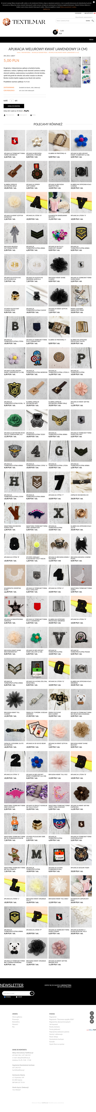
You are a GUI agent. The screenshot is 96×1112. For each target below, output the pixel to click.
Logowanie (78, 13)
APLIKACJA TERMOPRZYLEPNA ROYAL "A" (14, 402)
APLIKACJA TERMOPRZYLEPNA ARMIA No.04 (13, 931)
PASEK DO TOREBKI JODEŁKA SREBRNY (36, 713)
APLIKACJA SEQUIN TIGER (80, 868)
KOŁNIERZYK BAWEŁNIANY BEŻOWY (58, 216)
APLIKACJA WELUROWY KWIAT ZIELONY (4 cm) (34, 651)
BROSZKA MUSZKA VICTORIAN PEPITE (11, 247)
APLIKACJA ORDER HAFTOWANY (33, 185)
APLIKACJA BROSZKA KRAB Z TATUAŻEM (59, 558)
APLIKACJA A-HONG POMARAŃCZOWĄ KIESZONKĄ (56, 869)
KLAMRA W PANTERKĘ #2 (57, 153)
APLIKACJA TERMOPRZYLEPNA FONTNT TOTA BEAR (36, 310)
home (18, 52)
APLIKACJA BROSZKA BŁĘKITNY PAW (56, 185)
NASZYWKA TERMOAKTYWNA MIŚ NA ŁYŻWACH (14, 868)
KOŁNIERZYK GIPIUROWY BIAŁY (80, 899)
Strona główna (17, 1017)
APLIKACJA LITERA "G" (56, 681)
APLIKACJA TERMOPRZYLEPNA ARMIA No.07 (58, 434)
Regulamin (53, 1017)
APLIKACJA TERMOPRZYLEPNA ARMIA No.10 (13, 683)
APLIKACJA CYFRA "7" (56, 495)
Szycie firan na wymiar (56, 1044)
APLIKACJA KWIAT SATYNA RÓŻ (80, 402)
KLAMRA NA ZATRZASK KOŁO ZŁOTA (81, 526)
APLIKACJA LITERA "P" (34, 930)
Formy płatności (54, 1029)
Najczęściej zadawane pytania (59, 1032)
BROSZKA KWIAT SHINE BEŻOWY (79, 744)
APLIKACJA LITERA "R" (78, 619)
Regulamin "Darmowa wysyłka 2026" (61, 1019)
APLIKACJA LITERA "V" (78, 215)
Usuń (20, 997)
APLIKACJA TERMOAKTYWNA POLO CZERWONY (36, 620)
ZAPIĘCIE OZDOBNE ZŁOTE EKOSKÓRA (14, 744)
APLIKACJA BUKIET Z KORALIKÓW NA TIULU (79, 930)
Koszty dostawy (54, 1027)
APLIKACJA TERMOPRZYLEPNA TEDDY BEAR (35, 434)
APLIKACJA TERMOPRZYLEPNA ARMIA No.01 (80, 248)
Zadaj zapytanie (23, 115)
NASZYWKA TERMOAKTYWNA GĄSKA (81, 589)
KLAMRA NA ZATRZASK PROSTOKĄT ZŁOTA (79, 340)
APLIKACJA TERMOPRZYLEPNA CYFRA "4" (36, 464)
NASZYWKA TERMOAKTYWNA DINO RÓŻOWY (14, 806)
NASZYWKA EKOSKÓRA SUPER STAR (12, 526)
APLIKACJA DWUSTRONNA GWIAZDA (13, 620)
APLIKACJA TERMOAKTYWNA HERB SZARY (81, 278)
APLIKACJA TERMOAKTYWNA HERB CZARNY (59, 930)
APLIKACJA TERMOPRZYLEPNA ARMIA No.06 (35, 248)
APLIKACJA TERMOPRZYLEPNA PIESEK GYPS (80, 652)
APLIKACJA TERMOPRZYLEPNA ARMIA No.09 (13, 465)
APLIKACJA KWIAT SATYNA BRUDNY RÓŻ (58, 961)
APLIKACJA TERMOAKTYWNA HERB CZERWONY (14, 154)
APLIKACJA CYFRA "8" (11, 557)
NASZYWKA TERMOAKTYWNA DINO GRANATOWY (36, 526)
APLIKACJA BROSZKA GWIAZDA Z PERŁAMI (33, 154)
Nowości (15, 1024)
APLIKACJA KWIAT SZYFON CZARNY (58, 309)
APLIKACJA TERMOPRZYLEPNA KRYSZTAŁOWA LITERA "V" (58, 652)
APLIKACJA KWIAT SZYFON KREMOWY (13, 216)
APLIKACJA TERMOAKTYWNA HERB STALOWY (81, 433)
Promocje (15, 1019)
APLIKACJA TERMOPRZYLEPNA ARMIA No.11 (35, 496)
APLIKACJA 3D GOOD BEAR (36, 743)
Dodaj (8, 997)
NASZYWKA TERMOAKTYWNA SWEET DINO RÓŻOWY (59, 806)
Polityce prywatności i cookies (68, 7)
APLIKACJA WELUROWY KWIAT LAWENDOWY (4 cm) (14, 371)
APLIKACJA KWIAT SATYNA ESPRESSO (80, 806)
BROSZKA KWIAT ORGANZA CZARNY (36, 961)
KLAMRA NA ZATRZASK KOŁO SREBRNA (81, 682)
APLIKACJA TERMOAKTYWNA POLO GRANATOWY (36, 340)
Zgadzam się (46, 9)
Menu (91, 40)
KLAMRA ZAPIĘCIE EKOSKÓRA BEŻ (32, 402)
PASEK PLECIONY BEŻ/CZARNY (55, 713)
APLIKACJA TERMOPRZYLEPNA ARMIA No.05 (80, 465)
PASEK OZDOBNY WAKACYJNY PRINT (77, 309)
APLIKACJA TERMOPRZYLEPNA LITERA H (59, 371)
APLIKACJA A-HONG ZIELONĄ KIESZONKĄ (36, 682)
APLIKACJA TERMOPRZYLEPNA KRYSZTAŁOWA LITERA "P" (80, 372)
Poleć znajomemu (10, 115)
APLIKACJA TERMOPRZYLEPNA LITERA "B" (13, 341)
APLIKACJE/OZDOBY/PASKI (39, 52)
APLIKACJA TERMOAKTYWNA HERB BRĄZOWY (81, 837)
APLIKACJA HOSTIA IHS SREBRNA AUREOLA (34, 278)
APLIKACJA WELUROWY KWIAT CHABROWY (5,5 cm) (36, 775)
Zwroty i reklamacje (56, 1034)
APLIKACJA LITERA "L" (11, 899)
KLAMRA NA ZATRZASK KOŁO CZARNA (81, 185)
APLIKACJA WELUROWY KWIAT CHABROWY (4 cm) (80, 154)
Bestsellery (16, 1022)
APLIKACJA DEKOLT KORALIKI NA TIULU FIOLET (36, 806)
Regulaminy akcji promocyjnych (59, 1022)
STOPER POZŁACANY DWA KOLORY (35, 837)
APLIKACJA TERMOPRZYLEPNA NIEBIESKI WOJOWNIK (36, 372)
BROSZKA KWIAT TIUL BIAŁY (58, 899)
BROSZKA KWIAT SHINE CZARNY (57, 278)
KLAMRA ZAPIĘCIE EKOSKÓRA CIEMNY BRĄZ (58, 402)
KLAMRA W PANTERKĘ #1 (57, 340)
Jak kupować (53, 1024)
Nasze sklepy (53, 1037)
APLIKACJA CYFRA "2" (11, 774)
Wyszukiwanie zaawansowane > (84, 17)
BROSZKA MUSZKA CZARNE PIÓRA (81, 558)
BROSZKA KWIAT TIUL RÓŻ (58, 774)
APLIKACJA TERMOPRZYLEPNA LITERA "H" (13, 496)
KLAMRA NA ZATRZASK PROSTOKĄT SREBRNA (57, 620)
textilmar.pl (45, 1103)
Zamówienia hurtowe (56, 1039)
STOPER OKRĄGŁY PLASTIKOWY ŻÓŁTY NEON (35, 558)
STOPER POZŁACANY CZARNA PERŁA (11, 309)
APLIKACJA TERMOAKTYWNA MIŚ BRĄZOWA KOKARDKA (81, 713)
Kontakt (52, 1042)
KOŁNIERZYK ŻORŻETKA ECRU (12, 589)
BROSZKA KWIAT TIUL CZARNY (12, 713)
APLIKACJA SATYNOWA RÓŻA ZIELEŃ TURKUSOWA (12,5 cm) (14, 434)
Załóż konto (89, 13)
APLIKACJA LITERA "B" (78, 774)
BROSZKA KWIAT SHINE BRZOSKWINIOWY (12, 651)
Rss (13, 1027)
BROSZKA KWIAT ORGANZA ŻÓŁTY (36, 899)
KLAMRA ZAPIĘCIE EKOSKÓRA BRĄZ (10, 185)
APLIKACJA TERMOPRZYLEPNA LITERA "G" (58, 465)
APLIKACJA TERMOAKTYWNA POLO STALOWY (36, 589)
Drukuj (34, 115)
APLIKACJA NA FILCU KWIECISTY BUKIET (56, 247)
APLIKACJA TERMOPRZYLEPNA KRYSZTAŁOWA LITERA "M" (35, 869)
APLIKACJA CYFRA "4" (56, 588)
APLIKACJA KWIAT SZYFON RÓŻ (58, 744)
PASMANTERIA (26, 52)
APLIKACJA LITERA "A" (34, 215)
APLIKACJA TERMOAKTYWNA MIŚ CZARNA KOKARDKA (14, 961)
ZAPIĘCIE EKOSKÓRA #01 (80, 495)
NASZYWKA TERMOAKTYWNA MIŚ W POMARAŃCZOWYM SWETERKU (14, 838)
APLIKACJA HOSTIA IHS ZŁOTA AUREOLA (12, 278)
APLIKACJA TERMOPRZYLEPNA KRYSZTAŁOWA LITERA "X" (58, 527)
